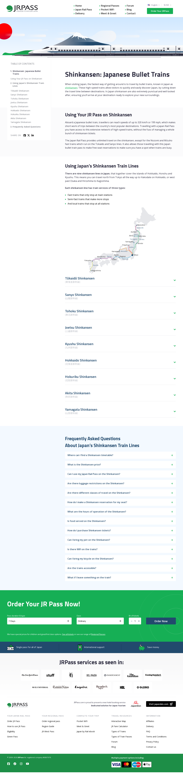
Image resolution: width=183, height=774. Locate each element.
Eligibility (11, 731)
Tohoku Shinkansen (20, 98)
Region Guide (48, 726)
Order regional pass (51, 721)
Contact (131, 13)
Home (78, 6)
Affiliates (150, 721)
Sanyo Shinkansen (19, 94)
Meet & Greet (108, 13)
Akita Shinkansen (18, 118)
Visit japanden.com (161, 704)
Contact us (151, 746)
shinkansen (71, 87)
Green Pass (12, 736)
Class (79, 616)
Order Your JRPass (160, 11)
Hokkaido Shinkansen (20, 110)
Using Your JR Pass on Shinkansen (26, 78)
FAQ (148, 731)
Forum (130, 6)
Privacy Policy (152, 741)
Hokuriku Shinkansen (20, 114)
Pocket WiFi (107, 9)
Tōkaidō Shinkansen (20, 90)
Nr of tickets (134, 616)
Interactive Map (118, 721)
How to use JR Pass (16, 726)
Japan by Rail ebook (86, 731)
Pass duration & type (16, 616)
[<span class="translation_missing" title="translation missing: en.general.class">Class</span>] (100, 621)
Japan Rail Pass (83, 9)
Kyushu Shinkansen (19, 106)
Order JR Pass (13, 721)
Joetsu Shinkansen (19, 102)
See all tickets (68, 634)
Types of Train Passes (121, 736)
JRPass (21, 757)
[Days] (39, 621)
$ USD (166, 5)
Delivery (79, 13)
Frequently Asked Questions (26, 126)
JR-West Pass (48, 731)
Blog (129, 9)
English (154, 5)
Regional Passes (110, 6)
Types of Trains (118, 731)
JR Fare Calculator (119, 726)
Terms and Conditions (156, 736)
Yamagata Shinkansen (21, 122)
